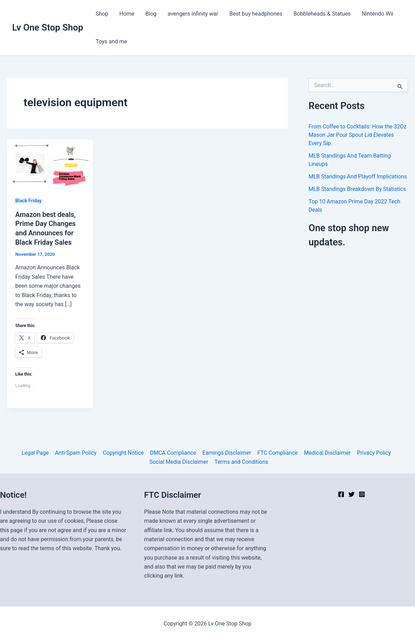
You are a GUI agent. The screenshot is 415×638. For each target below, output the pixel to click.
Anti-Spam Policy (77, 451)
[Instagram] (362, 493)
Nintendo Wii (377, 13)
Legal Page (36, 451)
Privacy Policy (372, 451)
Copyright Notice (123, 451)
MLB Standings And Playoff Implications (358, 176)
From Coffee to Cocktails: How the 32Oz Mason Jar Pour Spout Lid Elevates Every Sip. (357, 134)
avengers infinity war (193, 13)
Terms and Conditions (241, 460)
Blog (150, 13)
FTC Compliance (276, 451)
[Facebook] (341, 493)
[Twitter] (351, 493)
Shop (102, 13)
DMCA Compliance (173, 451)
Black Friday (28, 200)
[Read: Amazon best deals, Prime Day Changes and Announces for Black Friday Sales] (50, 163)
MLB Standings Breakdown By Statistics (357, 189)
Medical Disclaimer (326, 451)
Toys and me (111, 41)
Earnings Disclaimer (226, 451)
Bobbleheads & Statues (322, 13)
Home (126, 13)
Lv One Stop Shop (47, 27)
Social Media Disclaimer (179, 460)
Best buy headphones (255, 13)
